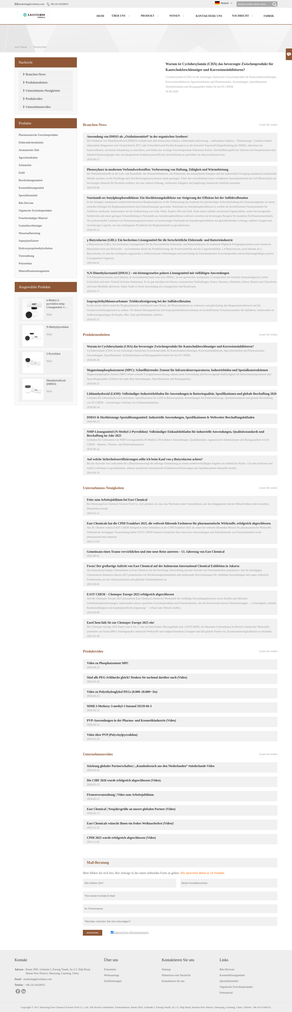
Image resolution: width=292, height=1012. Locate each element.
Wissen (177, 16)
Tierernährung (26, 255)
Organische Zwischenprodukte (35, 210)
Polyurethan (25, 263)
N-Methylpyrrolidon (57, 327)
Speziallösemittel (28, 195)
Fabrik (269, 16)
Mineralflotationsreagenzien (34, 271)
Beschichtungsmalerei (31, 180)
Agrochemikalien (28, 157)
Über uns (122, 16)
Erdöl (22, 172)
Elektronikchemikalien (31, 142)
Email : (19, 979)
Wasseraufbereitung (29, 233)
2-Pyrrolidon (53, 353)
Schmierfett (25, 165)
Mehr (49, 314)
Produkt (151, 16)
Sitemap (166, 969)
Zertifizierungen (113, 981)
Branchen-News (95, 125)
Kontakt (21, 960)
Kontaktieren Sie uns (173, 981)
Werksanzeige (111, 975)
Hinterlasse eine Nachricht (176, 975)
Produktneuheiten (96, 335)
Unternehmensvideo (98, 754)
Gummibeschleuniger (30, 225)
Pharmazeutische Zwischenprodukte (38, 135)
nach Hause (21, 47)
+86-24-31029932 (59, 4)
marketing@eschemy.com (31, 4)
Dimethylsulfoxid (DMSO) (56, 382)
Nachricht (243, 16)
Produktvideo (93, 651)
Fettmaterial (226, 992)
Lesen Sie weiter (268, 124)
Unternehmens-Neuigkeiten (103, 488)
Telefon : (19, 985)
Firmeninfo (110, 969)
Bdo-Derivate (26, 203)
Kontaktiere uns (209, 16)
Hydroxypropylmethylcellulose (36, 248)
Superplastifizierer (29, 240)
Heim (100, 16)
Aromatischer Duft (29, 150)
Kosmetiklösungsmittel (31, 187)
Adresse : (20, 969)
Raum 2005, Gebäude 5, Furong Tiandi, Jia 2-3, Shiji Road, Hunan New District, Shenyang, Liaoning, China (58, 971)
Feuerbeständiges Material (33, 218)
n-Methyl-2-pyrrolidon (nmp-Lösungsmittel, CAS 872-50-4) (57, 304)
